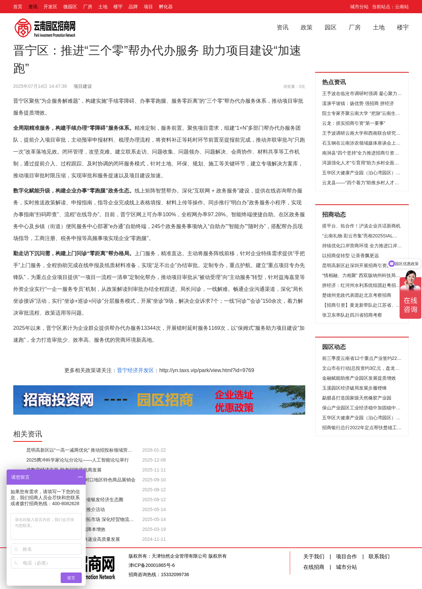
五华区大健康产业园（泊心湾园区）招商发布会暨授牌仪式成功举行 (362, 172)
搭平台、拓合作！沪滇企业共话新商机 (361, 225)
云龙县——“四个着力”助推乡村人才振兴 (362, 182)
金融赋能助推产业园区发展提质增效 (359, 378)
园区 (331, 27)
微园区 (70, 6)
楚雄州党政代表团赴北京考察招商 (356, 295)
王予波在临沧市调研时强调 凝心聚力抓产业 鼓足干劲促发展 (362, 93)
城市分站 (359, 6)
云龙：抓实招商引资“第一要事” (353, 123)
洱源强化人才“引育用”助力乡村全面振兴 (362, 162)
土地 (102, 6)
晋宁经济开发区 (135, 370)
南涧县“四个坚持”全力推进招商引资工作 (362, 153)
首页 (17, 6)
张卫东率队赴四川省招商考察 (352, 315)
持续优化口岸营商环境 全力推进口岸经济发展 (362, 245)
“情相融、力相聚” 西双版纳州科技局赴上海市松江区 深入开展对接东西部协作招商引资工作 (362, 275)
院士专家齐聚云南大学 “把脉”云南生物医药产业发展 (362, 113)
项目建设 (83, 86)
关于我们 (313, 556)
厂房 (87, 6)
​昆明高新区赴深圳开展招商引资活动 (359, 265)
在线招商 (313, 567)
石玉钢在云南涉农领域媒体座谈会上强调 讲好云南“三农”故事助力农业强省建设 (362, 143)
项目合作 (346, 556)
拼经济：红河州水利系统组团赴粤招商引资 (362, 285)
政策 (307, 27)
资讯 (33, 6)
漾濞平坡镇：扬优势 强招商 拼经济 (358, 103)
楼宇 (118, 6)
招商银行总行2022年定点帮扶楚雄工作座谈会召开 (362, 427)
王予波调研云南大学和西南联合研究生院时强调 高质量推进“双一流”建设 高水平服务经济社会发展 (362, 133)
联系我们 (379, 556)
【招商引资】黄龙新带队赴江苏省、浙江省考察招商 (362, 305)
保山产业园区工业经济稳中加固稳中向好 (362, 407)
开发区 (50, 6)
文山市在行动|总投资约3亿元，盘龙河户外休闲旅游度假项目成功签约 (362, 368)
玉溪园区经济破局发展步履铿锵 (354, 388)
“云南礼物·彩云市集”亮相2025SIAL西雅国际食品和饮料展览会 (362, 235)
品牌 (133, 6)
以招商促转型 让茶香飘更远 (350, 255)
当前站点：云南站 (390, 6)
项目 (148, 6)
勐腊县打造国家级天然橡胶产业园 (356, 397)
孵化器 (166, 6)
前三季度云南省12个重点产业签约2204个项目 (362, 358)
